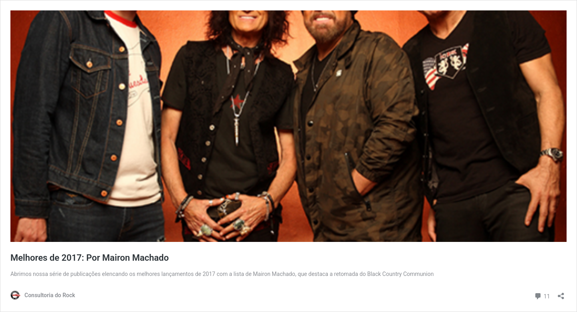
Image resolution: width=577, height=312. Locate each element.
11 (542, 295)
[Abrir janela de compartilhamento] (561, 293)
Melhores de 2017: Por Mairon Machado (89, 258)
